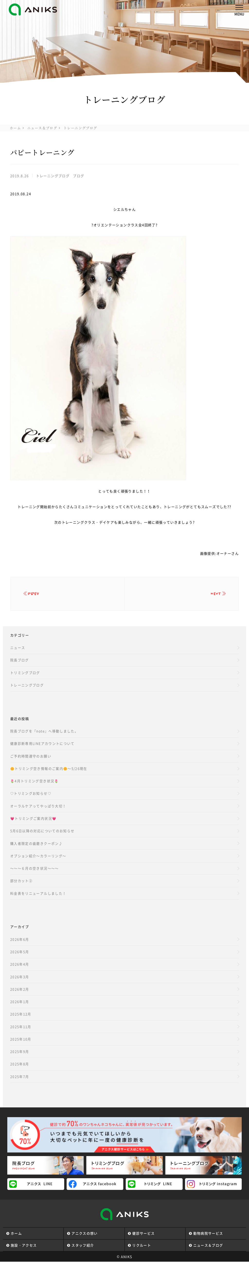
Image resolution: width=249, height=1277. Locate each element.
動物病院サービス (208, 1248)
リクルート (142, 1260)
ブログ (78, 175)
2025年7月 (19, 1091)
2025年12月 (20, 1026)
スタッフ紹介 (83, 1260)
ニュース (17, 650)
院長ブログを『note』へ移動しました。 (44, 735)
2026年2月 (19, 1001)
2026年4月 (19, 975)
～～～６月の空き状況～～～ (34, 877)
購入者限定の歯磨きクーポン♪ (36, 851)
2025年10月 (20, 1052)
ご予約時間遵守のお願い (30, 761)
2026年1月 (19, 1014)
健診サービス (144, 1248)
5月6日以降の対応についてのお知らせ (42, 838)
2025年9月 (19, 1065)
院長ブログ (19, 663)
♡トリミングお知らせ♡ (30, 799)
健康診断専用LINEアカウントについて (42, 748)
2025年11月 (20, 1039)
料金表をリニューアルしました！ (38, 903)
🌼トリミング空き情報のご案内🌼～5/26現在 (49, 774)
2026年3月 (19, 988)
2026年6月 (19, 949)
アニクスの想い (85, 1248)
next (214, 595)
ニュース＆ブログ (42, 127)
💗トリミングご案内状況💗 (33, 825)
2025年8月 (19, 1078)
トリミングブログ (25, 676)
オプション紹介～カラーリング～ (38, 864)
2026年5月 (19, 962)
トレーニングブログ (80, 127)
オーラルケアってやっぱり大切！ (38, 812)
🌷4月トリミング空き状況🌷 (34, 787)
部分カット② (21, 890)
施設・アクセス (24, 1260)
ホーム (15, 127)
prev (36, 595)
